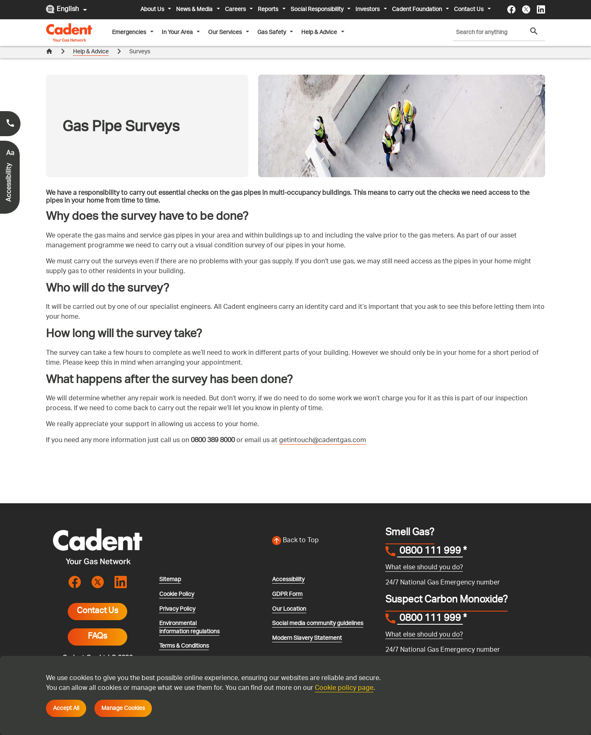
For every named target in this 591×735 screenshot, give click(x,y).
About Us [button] (152, 9)
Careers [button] (236, 9)
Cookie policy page (344, 688)
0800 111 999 (430, 540)
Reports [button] (268, 9)
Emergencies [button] (129, 32)
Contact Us (97, 599)
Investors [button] (368, 9)
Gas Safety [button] (272, 32)
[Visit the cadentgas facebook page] (511, 9)
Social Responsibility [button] (318, 9)
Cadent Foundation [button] (417, 9)
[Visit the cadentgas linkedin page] (541, 9)
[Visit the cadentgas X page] (526, 9)
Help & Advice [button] (319, 32)
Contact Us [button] (469, 9)
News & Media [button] (195, 9)
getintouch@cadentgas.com (322, 429)
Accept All (66, 708)
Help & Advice (91, 51)
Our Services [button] (225, 32)
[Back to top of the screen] (324, 529)
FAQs (97, 625)
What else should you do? (424, 555)
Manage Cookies (123, 708)
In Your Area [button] (178, 32)
